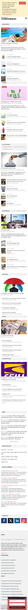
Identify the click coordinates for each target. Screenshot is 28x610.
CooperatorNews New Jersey (8, 565)
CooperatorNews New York (7, 568)
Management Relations (19, 146)
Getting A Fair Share (15, 494)
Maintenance (6, 211)
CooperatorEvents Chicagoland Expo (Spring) (12, 594)
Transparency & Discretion (11, 470)
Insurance (5, 274)
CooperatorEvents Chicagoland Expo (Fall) (11, 591)
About (3, 534)
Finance (4, 82)
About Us (3, 608)
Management (5, 24)
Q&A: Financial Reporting (10, 478)
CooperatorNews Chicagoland (8, 560)
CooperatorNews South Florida (8, 570)
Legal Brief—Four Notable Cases (9, 459)
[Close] (22, 3)
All (14, 211)
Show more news (14, 441)
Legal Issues (13, 501)
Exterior (18, 211)
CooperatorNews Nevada (7, 562)
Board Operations (7, 146)
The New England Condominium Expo (10, 589)
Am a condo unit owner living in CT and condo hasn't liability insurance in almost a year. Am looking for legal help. (14, 505)
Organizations (6, 358)
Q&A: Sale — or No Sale (7, 449)
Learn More (9, 14)
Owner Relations (7, 149)
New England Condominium (8, 573)
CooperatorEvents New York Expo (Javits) (11, 583)
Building (24, 211)
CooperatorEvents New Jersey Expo (9, 586)
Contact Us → (4, 553)
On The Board (6, 144)
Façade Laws (4, 462)
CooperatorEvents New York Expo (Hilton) (11, 581)
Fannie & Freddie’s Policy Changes (9, 456)
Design (4, 316)
